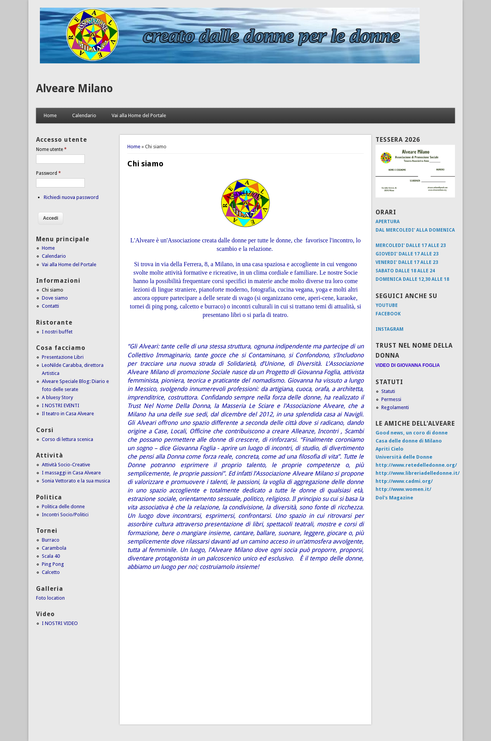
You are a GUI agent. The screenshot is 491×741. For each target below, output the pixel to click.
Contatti (50, 306)
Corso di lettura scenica (67, 439)
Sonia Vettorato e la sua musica (76, 481)
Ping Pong (53, 564)
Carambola (54, 548)
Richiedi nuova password (71, 197)
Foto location (50, 598)
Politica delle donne (63, 506)
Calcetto (51, 572)
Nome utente (51, 149)
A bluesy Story (57, 397)
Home (50, 115)
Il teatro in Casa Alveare (68, 413)
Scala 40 (51, 556)
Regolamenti (395, 407)
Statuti (388, 391)
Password (48, 173)
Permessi (391, 399)
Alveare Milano (74, 88)
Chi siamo (52, 290)
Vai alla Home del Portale (139, 115)
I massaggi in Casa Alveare (71, 473)
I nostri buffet (57, 332)
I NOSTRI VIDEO (60, 623)
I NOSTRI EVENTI (60, 405)
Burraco (50, 540)
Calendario (84, 115)
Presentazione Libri (63, 357)
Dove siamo (55, 298)
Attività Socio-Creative (66, 464)
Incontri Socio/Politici (65, 514)
